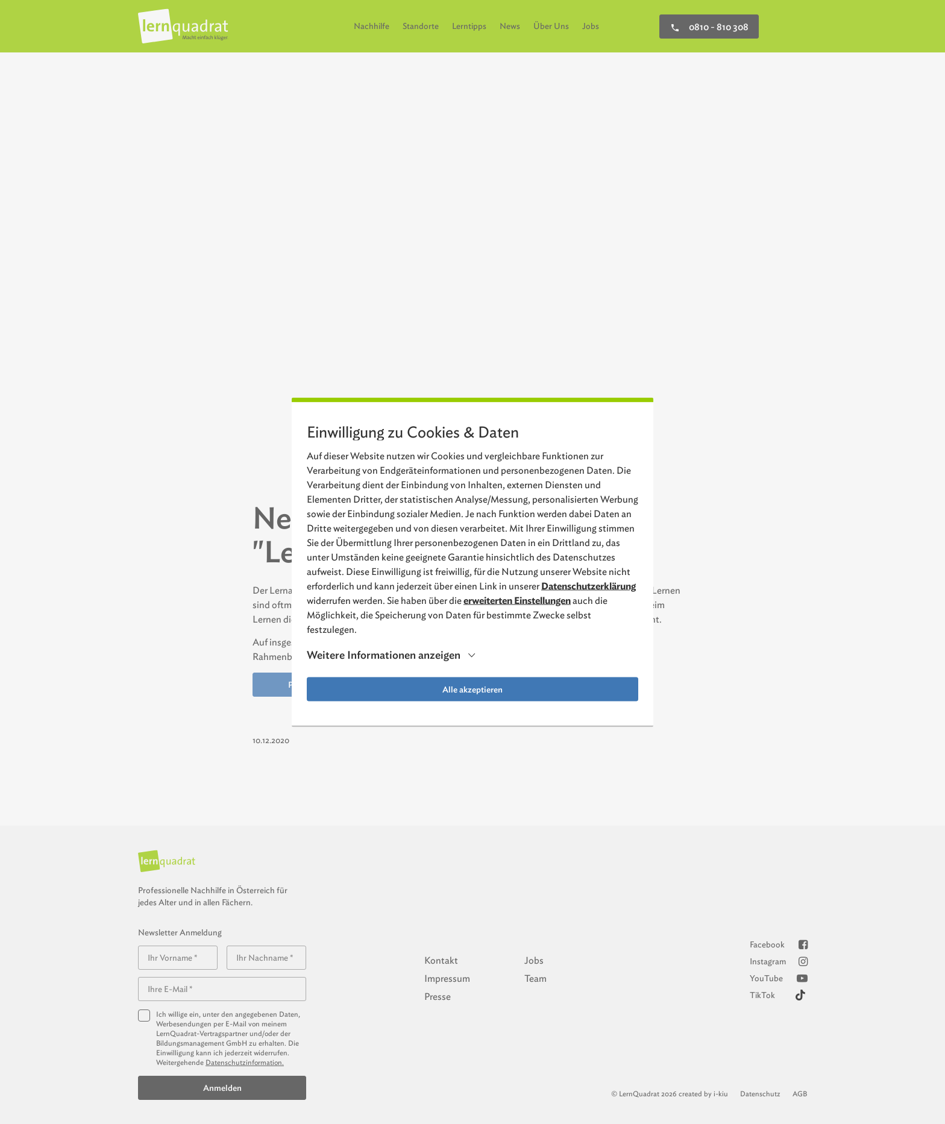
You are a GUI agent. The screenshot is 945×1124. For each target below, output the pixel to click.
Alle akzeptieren (472, 688)
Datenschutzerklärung (588, 585)
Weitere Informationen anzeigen (383, 654)
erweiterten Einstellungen (517, 600)
